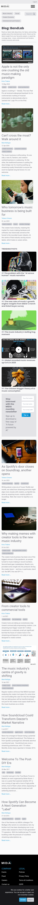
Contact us (5, 884)
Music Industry (7, 13)
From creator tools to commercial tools (16, 608)
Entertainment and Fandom (11, 21)
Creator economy (7, 148)
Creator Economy (8, 17)
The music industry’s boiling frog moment (18, 333)
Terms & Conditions (26, 880)
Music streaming (7, 483)
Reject (30, 900)
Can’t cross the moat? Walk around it (16, 137)
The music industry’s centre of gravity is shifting (15, 672)
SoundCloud (24, 483)
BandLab (18, 772)
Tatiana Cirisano (7, 218)
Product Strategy (24, 224)
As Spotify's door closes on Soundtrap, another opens (18, 470)
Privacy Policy (24, 876)
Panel (4, 876)
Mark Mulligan (6, 143)
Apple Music (18, 732)
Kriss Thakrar (6, 81)
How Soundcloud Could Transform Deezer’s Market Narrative (17, 718)
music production (23, 87)
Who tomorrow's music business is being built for (17, 210)
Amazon (17, 819)
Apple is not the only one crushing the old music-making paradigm (15, 72)
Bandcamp (10, 772)
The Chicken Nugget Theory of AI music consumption (18, 389)
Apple (24, 819)
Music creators (6, 151)
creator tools (12, 87)
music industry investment (20, 685)
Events (4, 872)
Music (4, 87)
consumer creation (20, 148)
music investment (7, 688)
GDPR (21, 884)
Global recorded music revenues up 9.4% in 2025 (18, 361)
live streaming (16, 619)
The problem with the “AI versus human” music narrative (18, 274)
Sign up (26, 415)
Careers (4, 880)
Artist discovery (29, 732)
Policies (22, 872)
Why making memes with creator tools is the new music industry (18, 537)
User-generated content (19, 550)
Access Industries (7, 732)
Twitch (25, 619)
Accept (22, 900)
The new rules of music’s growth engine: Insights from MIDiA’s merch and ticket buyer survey (18, 303)
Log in (35, 2)
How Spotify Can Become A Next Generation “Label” (19, 805)
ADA (3, 772)
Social (17, 13)
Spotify (17, 483)
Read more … (6, 104)
